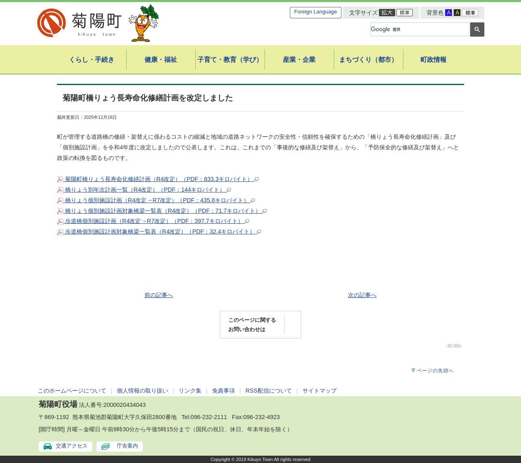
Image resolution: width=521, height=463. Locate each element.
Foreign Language (315, 12)
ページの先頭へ (435, 370)
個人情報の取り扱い (142, 390)
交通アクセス (72, 446)
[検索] (419, 29)
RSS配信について (268, 390)
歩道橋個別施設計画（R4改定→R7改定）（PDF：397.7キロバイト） (153, 221)
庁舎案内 (127, 446)
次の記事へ (362, 295)
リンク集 (190, 390)
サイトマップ (319, 390)
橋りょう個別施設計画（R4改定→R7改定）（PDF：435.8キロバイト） (156, 200)
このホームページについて (72, 390)
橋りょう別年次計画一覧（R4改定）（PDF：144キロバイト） (144, 189)
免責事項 (223, 390)
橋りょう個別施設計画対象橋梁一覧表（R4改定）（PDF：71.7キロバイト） (162, 210)
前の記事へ (158, 295)
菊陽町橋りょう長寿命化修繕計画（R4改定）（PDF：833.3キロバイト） (157, 179)
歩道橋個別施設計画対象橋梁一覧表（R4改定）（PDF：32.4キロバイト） (159, 231)
